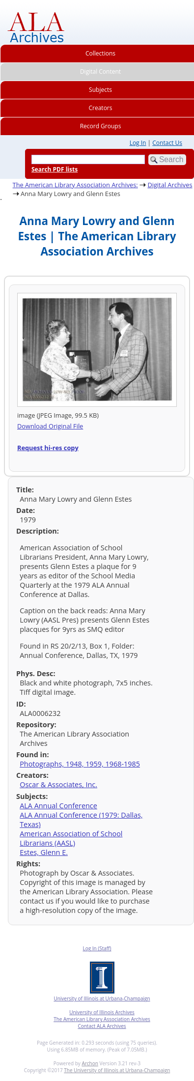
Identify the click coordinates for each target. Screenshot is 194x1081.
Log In (138, 143)
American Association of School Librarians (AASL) (71, 838)
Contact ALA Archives (102, 1026)
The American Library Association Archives (102, 1019)
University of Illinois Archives (102, 1012)
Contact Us (167, 143)
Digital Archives (169, 184)
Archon (90, 1063)
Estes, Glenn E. (44, 852)
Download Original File (50, 426)
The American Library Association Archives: (75, 184)
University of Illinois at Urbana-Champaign (102, 998)
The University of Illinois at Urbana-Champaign (117, 1070)
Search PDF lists (54, 169)
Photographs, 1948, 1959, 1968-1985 (80, 763)
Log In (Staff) (97, 948)
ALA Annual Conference (58, 805)
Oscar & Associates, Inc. (58, 784)
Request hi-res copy (48, 447)
